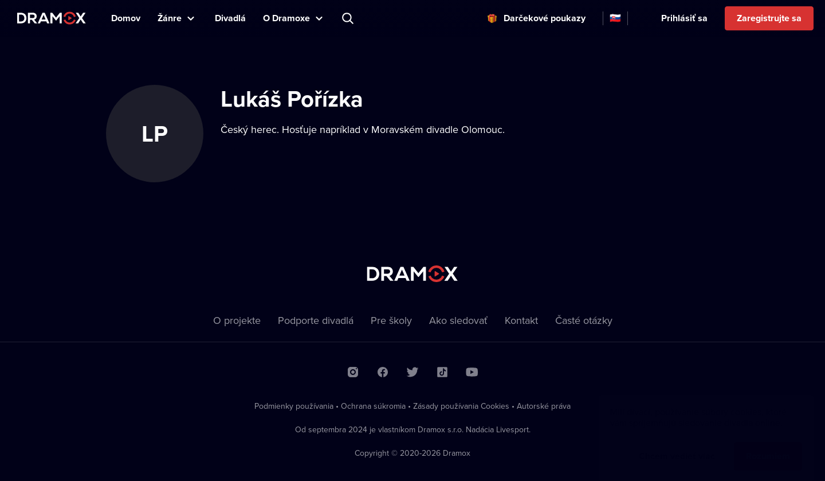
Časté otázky (583, 320)
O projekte (237, 320)
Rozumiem (768, 444)
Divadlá (230, 18)
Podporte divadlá (315, 320)
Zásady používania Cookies (461, 406)
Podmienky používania (293, 406)
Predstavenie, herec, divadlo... (349, 18)
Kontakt (521, 320)
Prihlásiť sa (684, 18)
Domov (125, 18)
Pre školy (391, 320)
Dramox (51, 18)
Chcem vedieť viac (677, 444)
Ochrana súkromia (373, 406)
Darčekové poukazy (545, 18)
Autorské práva (544, 406)
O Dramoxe (286, 18)
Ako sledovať (458, 320)
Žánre (170, 18)
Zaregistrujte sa (769, 18)
